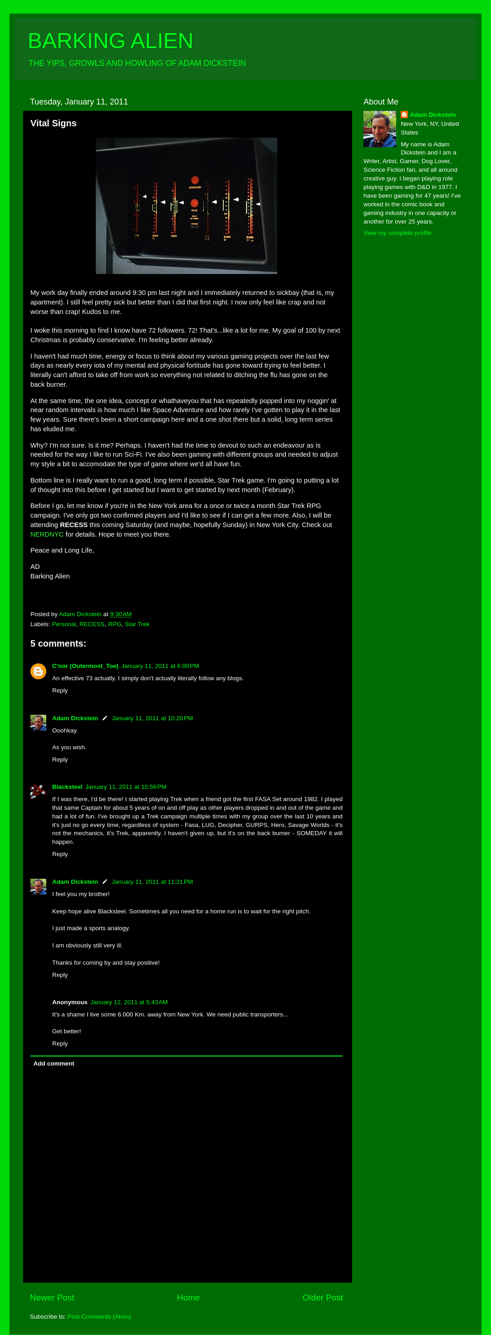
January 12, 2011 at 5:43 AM (129, 1002)
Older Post (323, 1297)
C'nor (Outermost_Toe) (85, 666)
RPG (114, 624)
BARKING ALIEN (110, 41)
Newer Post (52, 1297)
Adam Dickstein (75, 718)
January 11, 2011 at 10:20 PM (152, 718)
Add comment (54, 1063)
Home (188, 1297)
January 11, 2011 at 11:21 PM (152, 881)
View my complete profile (397, 232)
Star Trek (137, 624)
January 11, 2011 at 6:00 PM (160, 666)
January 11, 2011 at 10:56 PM (126, 786)
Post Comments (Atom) (99, 1316)
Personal (64, 624)
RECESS (92, 624)
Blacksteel (67, 786)
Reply (60, 690)
